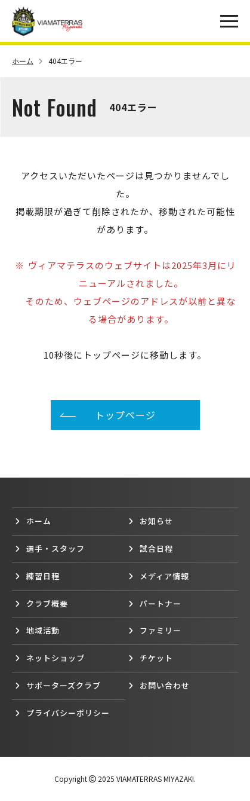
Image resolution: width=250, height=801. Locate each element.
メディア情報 (158, 576)
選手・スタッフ (50, 548)
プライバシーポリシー (62, 713)
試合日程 (150, 548)
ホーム (27, 61)
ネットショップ (50, 658)
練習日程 (37, 576)
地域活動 (37, 630)
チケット (150, 658)
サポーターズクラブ (58, 685)
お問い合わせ (159, 685)
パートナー (154, 603)
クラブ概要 (41, 603)
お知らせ (150, 521)
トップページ (125, 415)
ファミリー (154, 630)
